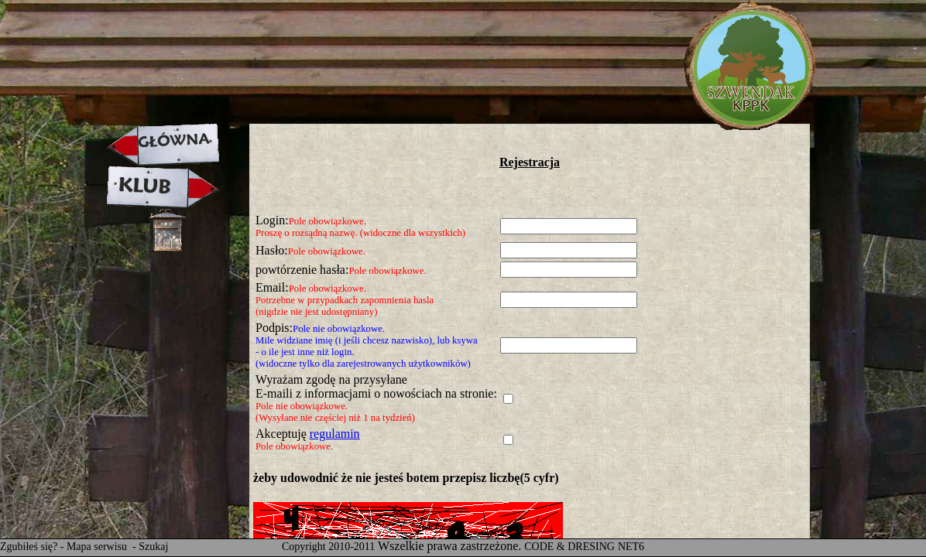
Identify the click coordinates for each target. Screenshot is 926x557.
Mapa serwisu (98, 546)
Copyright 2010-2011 (328, 546)
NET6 (631, 546)
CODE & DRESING (569, 546)
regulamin (335, 433)
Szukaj (153, 546)
